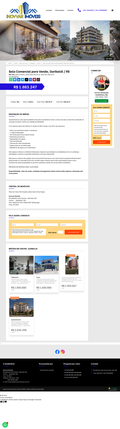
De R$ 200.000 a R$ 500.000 (72, 372)
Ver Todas (109, 59)
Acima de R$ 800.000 (70, 377)
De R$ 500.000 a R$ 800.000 (72, 375)
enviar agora (101, 142)
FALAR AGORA (101, 101)
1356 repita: (52, 232)
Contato (70, 10)
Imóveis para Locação (46, 370)
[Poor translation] (4, 402)
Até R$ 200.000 (68, 370)
